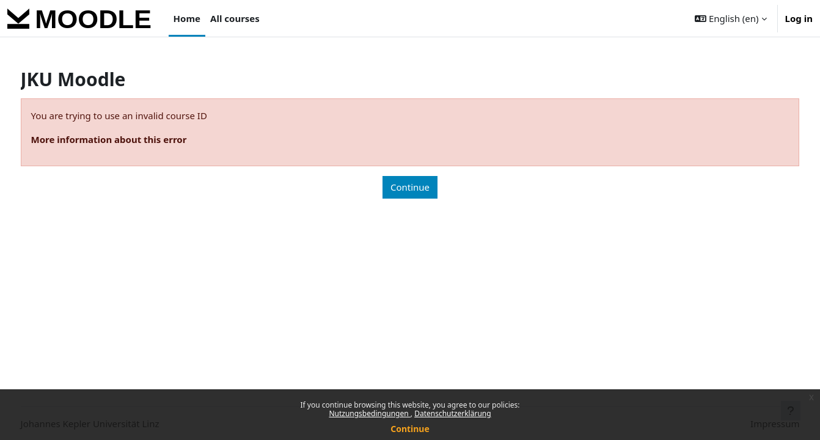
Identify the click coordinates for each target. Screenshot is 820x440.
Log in (799, 18)
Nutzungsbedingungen (369, 413)
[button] (730, 18)
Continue (410, 429)
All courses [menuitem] (235, 18)
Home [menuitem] (187, 18)
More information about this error (132, 139)
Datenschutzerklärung (452, 413)
